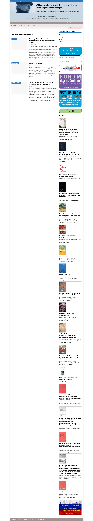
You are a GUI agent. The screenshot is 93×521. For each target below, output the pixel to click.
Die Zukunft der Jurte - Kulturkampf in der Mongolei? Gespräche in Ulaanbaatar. (70, 357)
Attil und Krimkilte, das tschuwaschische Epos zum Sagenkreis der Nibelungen (67, 335)
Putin (60, 39)
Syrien (60, 44)
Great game (62, 37)
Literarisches (22, 25)
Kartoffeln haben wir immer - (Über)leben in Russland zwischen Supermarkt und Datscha (69, 215)
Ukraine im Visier (64, 274)
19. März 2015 (33, 44)
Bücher (35, 23)
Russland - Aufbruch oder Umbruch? (70, 492)
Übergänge (70, 23)
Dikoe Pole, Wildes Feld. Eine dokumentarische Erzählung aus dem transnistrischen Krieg (69, 154)
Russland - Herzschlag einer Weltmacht (67, 236)
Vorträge (41, 23)
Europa (60, 34)
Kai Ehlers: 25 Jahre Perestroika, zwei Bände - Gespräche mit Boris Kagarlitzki (69, 195)
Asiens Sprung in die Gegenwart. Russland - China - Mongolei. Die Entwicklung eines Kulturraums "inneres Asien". (69, 132)
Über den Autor (14, 23)
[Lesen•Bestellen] (68, 139)
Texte (28, 23)
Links (76, 23)
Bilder (55, 23)
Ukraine (61, 41)
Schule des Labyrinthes (32, 25)
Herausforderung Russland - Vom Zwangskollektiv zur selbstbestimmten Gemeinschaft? (69, 445)
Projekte (62, 23)
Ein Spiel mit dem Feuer (66, 256)
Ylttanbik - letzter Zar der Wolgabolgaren (67, 314)
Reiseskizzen (13, 25)
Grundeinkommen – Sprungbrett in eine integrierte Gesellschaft (69, 294)
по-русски (19, 1)
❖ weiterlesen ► (40, 58)
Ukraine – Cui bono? (35, 63)
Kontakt (13, 1)
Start (23, 23)
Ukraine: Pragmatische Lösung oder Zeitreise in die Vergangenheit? (41, 83)
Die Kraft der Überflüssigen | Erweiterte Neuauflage (68, 175)
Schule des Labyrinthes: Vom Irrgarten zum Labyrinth (68, 378)
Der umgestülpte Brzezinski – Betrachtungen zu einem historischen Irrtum (42, 40)
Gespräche (48, 23)
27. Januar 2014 (33, 86)
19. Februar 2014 (33, 65)
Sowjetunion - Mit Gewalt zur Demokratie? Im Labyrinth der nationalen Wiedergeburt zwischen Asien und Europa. (70, 397)
